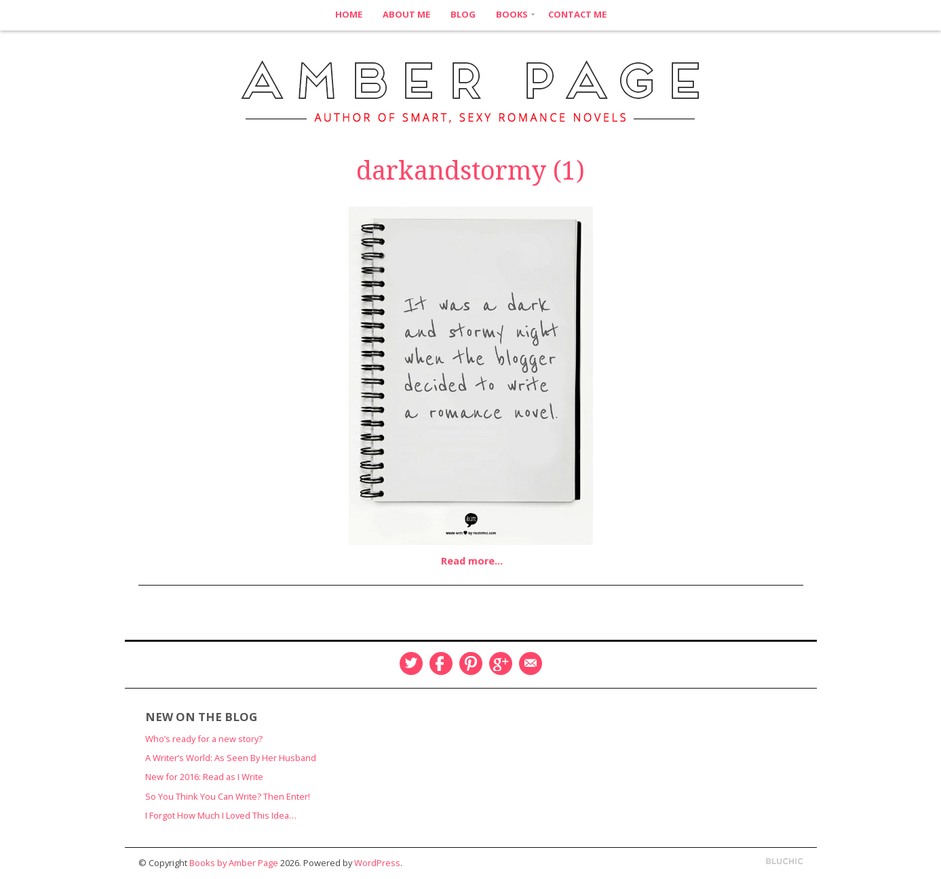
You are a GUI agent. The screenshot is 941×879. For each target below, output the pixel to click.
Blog (463, 14)
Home (348, 14)
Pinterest (470, 663)
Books (512, 14)
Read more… (472, 560)
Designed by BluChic (784, 861)
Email (530, 663)
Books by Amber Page (233, 863)
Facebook (441, 663)
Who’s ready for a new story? (204, 739)
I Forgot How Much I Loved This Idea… (220, 815)
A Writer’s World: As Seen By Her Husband (230, 758)
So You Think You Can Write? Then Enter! (227, 796)
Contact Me (577, 14)
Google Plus (500, 663)
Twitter (411, 663)
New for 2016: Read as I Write (204, 777)
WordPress (377, 863)
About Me (406, 14)
